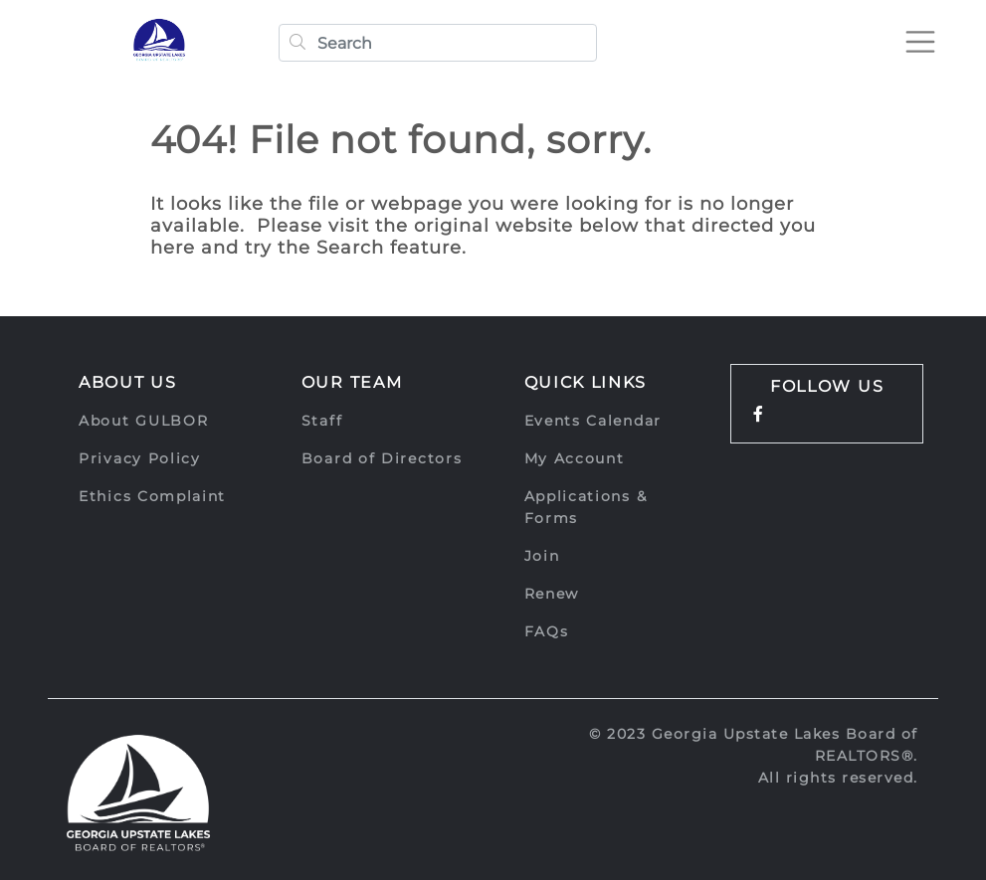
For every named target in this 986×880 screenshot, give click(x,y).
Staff (322, 421)
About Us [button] (128, 382)
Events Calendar (593, 421)
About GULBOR (143, 421)
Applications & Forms (586, 507)
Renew (552, 594)
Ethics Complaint (152, 496)
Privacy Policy (140, 458)
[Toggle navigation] (920, 42)
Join (542, 556)
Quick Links (586, 382)
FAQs (546, 631)
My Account (574, 458)
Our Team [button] (352, 382)
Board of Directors (382, 458)
